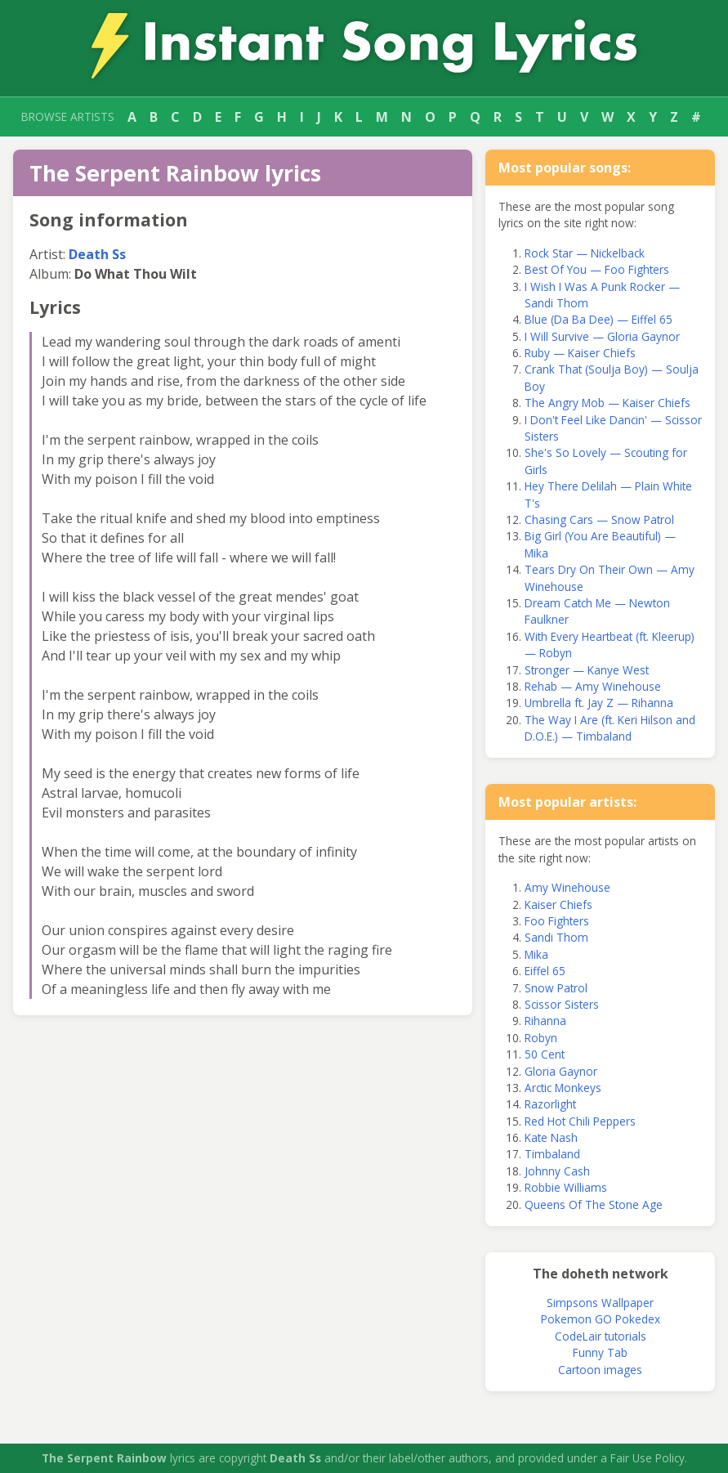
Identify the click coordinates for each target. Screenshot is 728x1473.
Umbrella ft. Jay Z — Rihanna (599, 702)
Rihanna (545, 1020)
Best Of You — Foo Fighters (597, 269)
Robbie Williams (566, 1187)
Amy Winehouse (567, 887)
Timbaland (552, 1154)
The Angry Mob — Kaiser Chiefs (607, 402)
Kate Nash (551, 1137)
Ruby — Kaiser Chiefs (580, 352)
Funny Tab (600, 1352)
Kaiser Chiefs (558, 904)
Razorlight (550, 1104)
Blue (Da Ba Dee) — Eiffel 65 (598, 319)
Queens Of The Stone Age (594, 1204)
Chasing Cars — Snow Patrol (599, 519)
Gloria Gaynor (561, 1071)
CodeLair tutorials (600, 1336)
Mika (536, 954)
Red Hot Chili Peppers (580, 1121)
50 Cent (545, 1054)
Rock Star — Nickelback (585, 253)
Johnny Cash (557, 1171)
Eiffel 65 (545, 970)
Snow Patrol (556, 988)
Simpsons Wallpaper (600, 1302)
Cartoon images (600, 1369)
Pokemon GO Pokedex (600, 1319)
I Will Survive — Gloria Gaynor (602, 336)
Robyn (541, 1037)
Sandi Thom (556, 937)
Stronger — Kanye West (587, 670)
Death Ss (97, 254)
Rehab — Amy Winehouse (593, 686)
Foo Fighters (557, 921)
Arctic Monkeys (563, 1087)
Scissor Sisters (562, 1004)
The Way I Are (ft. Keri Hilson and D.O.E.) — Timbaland (610, 728)
